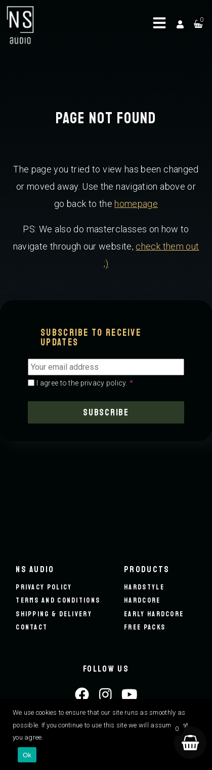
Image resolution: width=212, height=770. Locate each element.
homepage (136, 203)
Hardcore (142, 600)
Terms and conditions (58, 600)
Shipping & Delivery (54, 614)
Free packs (144, 627)
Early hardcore (154, 614)
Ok (27, 755)
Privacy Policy (44, 587)
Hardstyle (144, 587)
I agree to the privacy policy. (84, 383)
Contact (32, 627)
